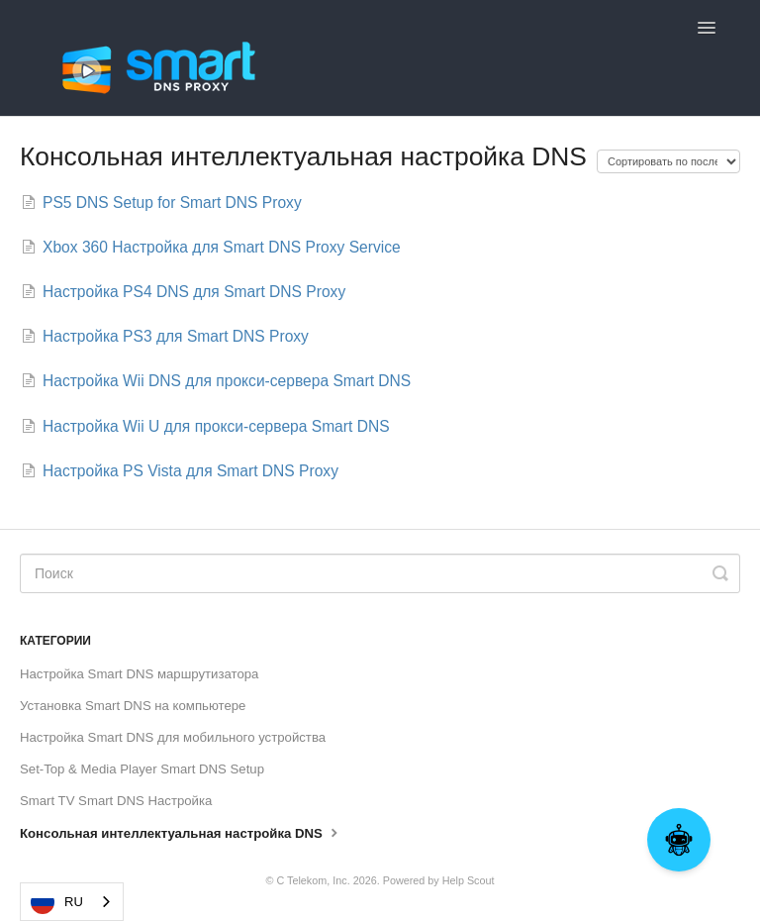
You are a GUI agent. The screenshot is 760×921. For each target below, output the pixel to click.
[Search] (380, 573)
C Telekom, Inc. (312, 880)
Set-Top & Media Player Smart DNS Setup (142, 769)
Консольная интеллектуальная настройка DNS (181, 832)
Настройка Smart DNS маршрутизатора (139, 673)
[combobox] (72, 901)
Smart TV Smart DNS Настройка (116, 800)
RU (57, 902)
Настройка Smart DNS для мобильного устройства (173, 737)
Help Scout (468, 880)
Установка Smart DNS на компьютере (132, 705)
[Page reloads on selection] (668, 161)
